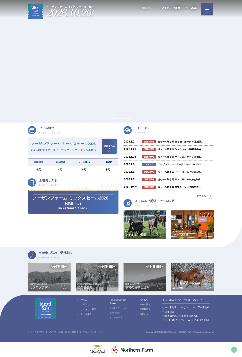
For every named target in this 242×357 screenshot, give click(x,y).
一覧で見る (200, 196)
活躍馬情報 (145, 309)
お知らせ (144, 314)
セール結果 (86, 314)
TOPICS (144, 300)
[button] (113, 118)
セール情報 (145, 304)
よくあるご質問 (88, 309)
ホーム (84, 300)
